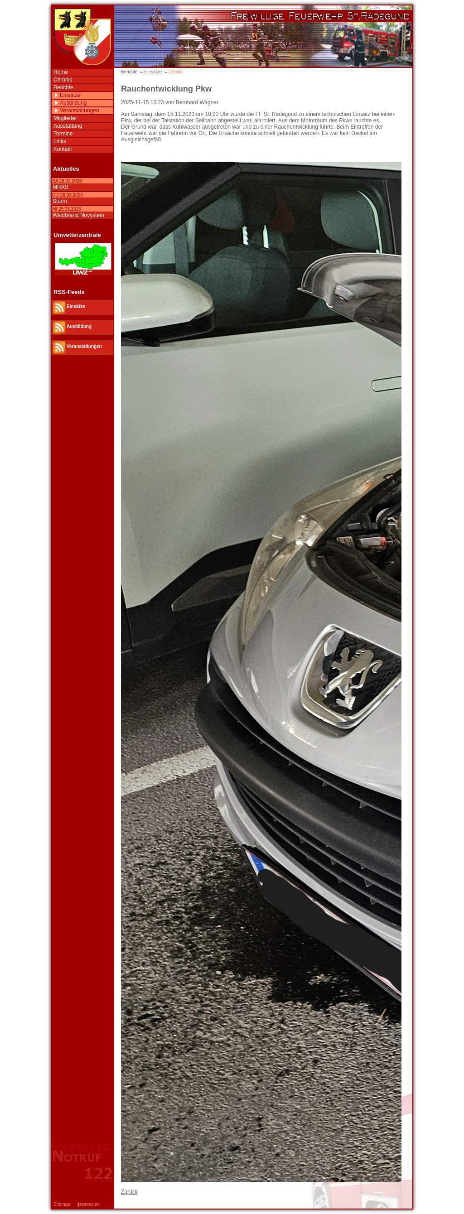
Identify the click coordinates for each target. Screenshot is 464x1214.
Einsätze (152, 71)
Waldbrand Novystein (78, 215)
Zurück (129, 1192)
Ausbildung (73, 103)
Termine (63, 133)
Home (60, 72)
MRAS (60, 187)
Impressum (88, 1204)
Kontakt (62, 149)
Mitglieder (65, 118)
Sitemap (61, 1204)
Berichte (129, 71)
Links (59, 141)
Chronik (62, 80)
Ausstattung (67, 126)
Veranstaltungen (79, 110)
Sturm (60, 201)
